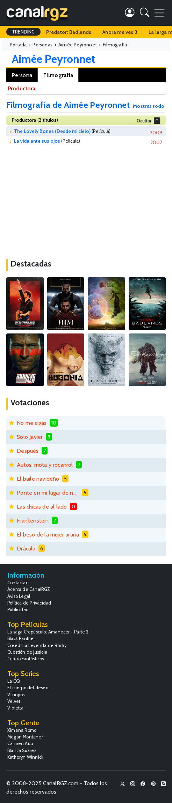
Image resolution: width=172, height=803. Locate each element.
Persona (22, 75)
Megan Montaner (25, 737)
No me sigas (31, 423)
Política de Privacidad (29, 603)
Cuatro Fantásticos (25, 658)
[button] (144, 13)
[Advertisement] (86, 200)
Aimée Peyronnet (53, 59)
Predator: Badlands (69, 32)
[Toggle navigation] (159, 13)
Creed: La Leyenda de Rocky (36, 645)
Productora (21, 88)
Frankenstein (33, 520)
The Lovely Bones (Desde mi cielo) (52, 131)
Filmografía (58, 75)
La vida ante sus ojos (37, 141)
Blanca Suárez (22, 750)
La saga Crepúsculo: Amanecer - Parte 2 (48, 632)
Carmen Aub (20, 743)
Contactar (17, 582)
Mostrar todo (149, 106)
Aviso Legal (18, 596)
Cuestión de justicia (27, 652)
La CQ (13, 681)
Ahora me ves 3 (119, 32)
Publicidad (18, 609)
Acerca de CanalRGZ (28, 589)
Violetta (15, 708)
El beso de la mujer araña (48, 534)
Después (27, 451)
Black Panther (21, 638)
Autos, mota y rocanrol (45, 464)
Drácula (26, 548)
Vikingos (16, 694)
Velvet (13, 701)
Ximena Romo (21, 730)
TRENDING (23, 32)
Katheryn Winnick (25, 757)
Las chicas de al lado (42, 506)
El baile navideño (38, 478)
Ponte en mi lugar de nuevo (48, 492)
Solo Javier (30, 437)
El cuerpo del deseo (27, 687)
